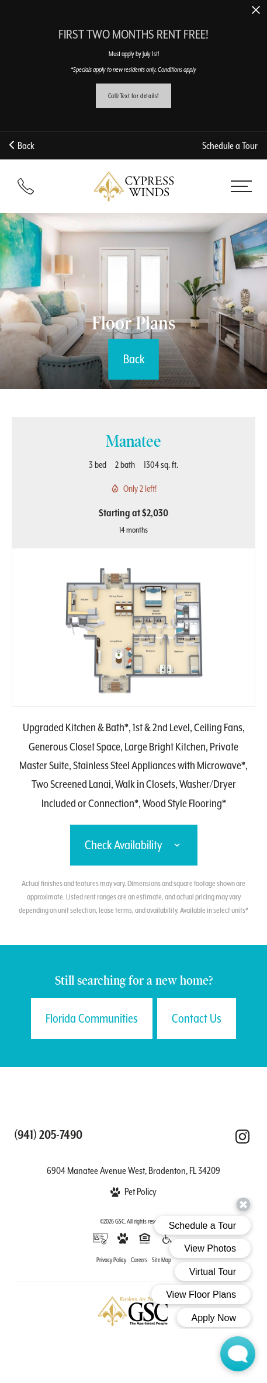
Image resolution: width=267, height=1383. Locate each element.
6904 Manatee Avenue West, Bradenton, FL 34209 (133, 1170)
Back (21, 145)
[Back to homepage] (134, 186)
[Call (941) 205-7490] (25, 186)
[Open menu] (241, 186)
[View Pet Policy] (133, 1192)
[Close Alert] (256, 11)
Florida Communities (92, 1019)
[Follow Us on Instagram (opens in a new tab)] (242, 1136)
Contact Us (196, 1019)
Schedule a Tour (230, 145)
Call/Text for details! (133, 95)
